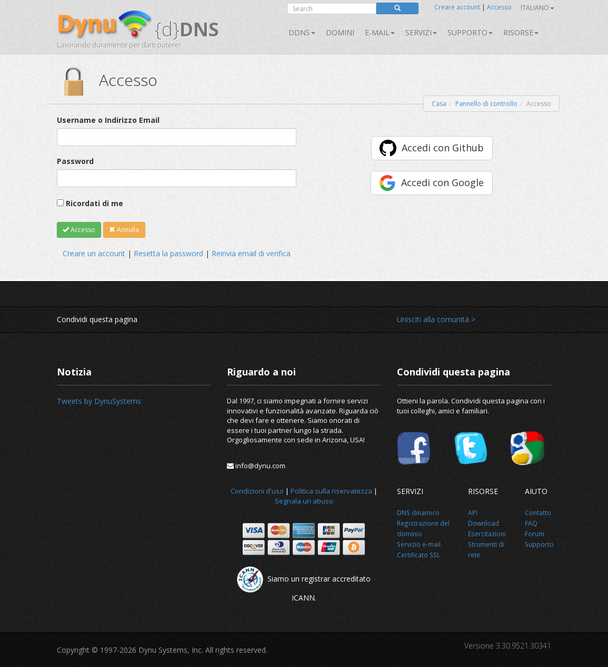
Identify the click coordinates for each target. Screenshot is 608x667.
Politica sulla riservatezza (331, 491)
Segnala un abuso (304, 501)
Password (75, 161)
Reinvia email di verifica (251, 253)
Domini (340, 32)
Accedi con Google (442, 182)
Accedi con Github (443, 147)
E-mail (380, 32)
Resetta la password (168, 253)
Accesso (499, 7)
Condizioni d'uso (257, 491)
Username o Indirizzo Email (108, 120)
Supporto (470, 32)
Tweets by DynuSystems (99, 401)
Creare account (457, 7)
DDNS (301, 32)
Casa (439, 103)
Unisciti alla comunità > (436, 319)
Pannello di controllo (486, 103)
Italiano (537, 7)
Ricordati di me (94, 203)
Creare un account (94, 253)
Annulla (124, 229)
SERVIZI (421, 32)
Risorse (521, 32)
